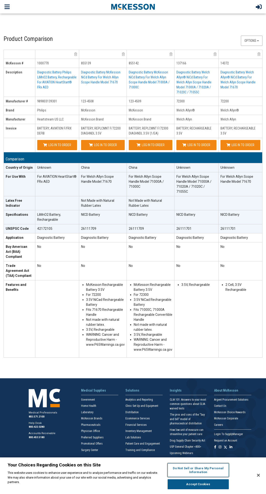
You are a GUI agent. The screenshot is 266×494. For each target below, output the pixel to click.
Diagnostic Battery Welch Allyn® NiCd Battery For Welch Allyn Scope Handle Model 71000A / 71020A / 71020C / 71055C (193, 82)
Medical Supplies (93, 390)
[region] (133, 475)
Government (88, 399)
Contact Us (220, 406)
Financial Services (136, 425)
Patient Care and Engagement (142, 443)
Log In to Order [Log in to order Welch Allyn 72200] (240, 145)
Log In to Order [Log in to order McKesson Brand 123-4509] (151, 145)
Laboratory (87, 412)
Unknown (44, 167)
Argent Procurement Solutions (231, 399)
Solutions (132, 390)
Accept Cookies (198, 484)
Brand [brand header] (10, 110)
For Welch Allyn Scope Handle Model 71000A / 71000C (146, 181)
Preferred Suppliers (92, 437)
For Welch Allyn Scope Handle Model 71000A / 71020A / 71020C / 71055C (193, 184)
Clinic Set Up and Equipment (141, 406)
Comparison (15, 159)
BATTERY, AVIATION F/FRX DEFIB (54, 130)
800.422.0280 (36, 426)
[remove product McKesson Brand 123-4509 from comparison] (171, 54)
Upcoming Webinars (181, 453)
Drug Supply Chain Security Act (187, 440)
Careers (218, 425)
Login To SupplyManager (228, 434)
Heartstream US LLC (50, 119)
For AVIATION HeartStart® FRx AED (57, 179)
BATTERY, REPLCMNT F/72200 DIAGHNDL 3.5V (101, 130)
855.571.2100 (36, 416)
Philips (41, 110)
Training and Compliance (140, 450)
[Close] (258, 475)
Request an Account (225, 440)
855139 (86, 63)
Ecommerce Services (137, 418)
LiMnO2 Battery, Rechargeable (49, 217)
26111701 (184, 228)
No (39, 247)
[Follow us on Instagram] (220, 447)
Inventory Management (138, 431)
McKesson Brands (91, 418)
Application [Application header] (14, 238)
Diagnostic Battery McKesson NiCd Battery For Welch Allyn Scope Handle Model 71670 (100, 77)
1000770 (43, 63)
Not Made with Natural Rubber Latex (97, 203)
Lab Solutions (133, 437)
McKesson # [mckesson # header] (14, 63)
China (85, 167)
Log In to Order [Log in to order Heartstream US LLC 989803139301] (57, 145)
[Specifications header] (19, 217)
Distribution (132, 412)
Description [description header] (14, 72)
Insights (176, 390)
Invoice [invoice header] (11, 128)
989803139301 (47, 101)
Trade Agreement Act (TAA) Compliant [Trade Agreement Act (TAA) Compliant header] (19, 271)
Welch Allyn (184, 119)
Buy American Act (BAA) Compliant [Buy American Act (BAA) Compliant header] (16, 252)
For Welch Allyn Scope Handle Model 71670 (97, 179)
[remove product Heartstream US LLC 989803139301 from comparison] (75, 54)
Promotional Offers (92, 443)
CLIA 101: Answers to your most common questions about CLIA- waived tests (188, 404)
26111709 (88, 228)
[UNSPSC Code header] (19, 228)
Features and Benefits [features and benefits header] (16, 287)
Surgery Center (89, 450)
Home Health (88, 406)
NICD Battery (90, 214)
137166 (181, 63)
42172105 (44, 228)
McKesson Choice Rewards (230, 412)
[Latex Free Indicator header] (19, 203)
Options (251, 41)
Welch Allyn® (185, 110)
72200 (224, 101)
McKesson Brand (92, 119)
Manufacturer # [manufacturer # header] (17, 101)
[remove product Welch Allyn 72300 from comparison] (215, 54)
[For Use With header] (19, 184)
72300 (180, 101)
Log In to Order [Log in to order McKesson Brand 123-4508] (103, 145)
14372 (224, 63)
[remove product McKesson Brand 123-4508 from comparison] (123, 54)
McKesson (88, 110)
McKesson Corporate (226, 418)
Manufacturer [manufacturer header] (15, 119)
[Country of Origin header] (19, 167)
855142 (134, 63)
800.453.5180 (36, 437)
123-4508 (87, 101)
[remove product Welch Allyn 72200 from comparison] (258, 54)
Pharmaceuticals (91, 425)
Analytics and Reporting (139, 399)
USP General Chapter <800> (185, 446)
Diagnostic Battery (51, 238)
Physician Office (90, 431)
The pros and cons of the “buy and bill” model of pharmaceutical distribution (187, 419)
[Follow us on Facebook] (215, 447)
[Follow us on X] (225, 447)
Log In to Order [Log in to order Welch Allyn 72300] (196, 145)
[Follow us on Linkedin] (230, 447)
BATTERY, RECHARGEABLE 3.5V (193, 130)
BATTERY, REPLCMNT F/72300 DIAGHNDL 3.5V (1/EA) (148, 130)
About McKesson (226, 390)
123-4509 (135, 101)
